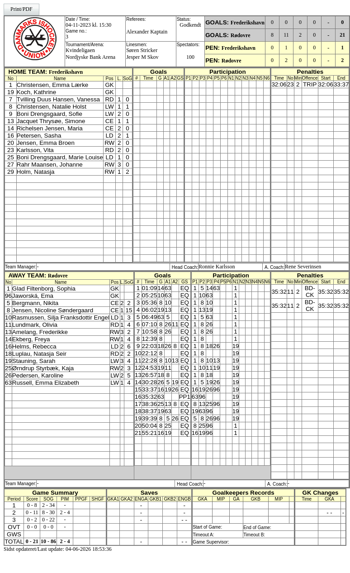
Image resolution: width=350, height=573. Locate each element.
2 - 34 (48, 505)
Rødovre (241, 35)
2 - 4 (65, 512)
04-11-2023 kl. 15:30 (88, 25)
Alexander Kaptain (146, 32)
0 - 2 (32, 519)
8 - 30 (48, 512)
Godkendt (190, 25)
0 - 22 (48, 519)
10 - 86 (48, 541)
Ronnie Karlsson (217, 266)
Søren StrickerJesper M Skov (142, 53)
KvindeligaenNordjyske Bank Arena (90, 53)
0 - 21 (32, 541)
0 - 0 (32, 527)
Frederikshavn (248, 22)
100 (190, 57)
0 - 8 (32, 505)
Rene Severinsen (303, 266)
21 (342, 35)
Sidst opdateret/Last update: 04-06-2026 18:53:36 (58, 549)
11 (286, 35)
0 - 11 (32, 512)
